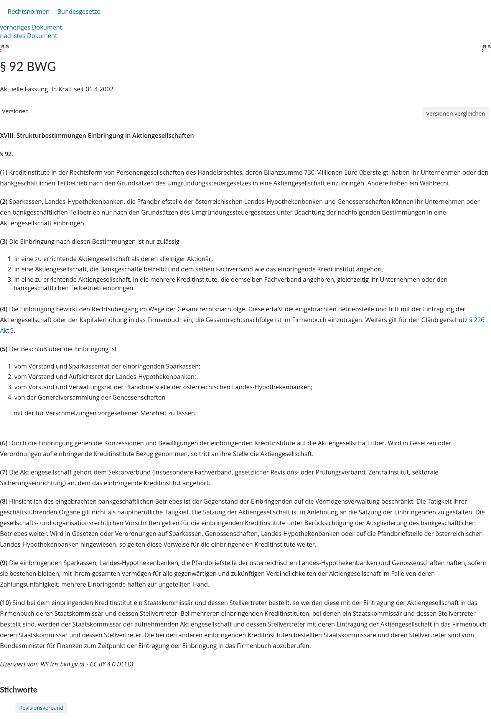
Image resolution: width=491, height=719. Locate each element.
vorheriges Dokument (31, 27)
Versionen (15, 111)
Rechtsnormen (28, 11)
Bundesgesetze (79, 11)
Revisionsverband (41, 707)
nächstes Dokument (28, 35)
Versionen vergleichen (455, 113)
